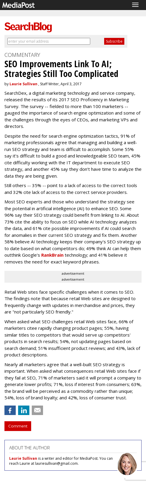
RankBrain (52, 255)
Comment (17, 426)
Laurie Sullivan (23, 83)
